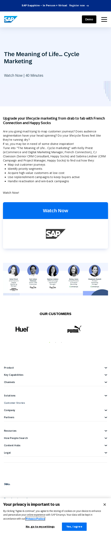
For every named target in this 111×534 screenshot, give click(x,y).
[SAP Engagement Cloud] (11, 19)
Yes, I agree (74, 526)
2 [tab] (56, 342)
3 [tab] (62, 342)
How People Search (16, 438)
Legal (7, 452)
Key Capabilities (13, 375)
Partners (9, 417)
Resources (10, 430)
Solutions (10, 395)
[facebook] (4, 484)
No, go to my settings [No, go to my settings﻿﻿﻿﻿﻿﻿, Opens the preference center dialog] (40, 526)
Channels (9, 382)
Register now (77, 5)
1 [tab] (50, 342)
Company (9, 410)
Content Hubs (12, 445)
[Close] (104, 504)
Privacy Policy (35, 518)
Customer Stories (14, 403)
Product (9, 367)
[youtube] (6, 484)
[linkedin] (9, 484)
